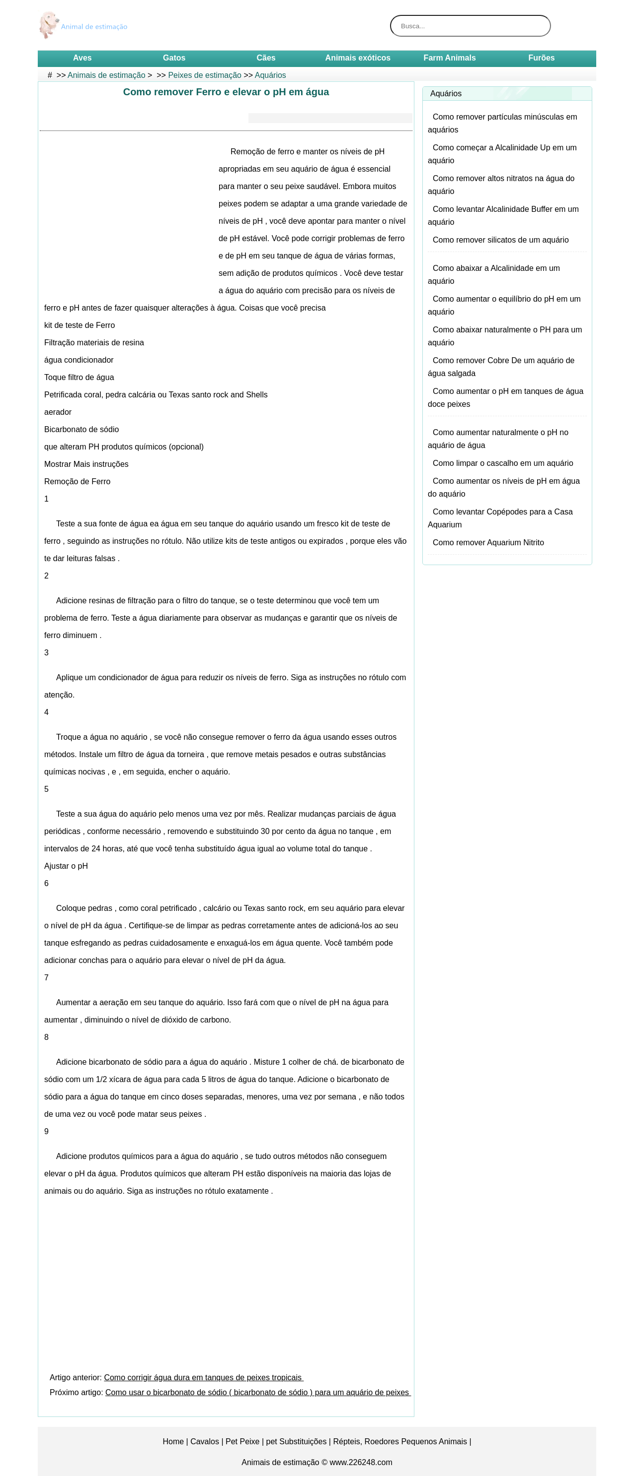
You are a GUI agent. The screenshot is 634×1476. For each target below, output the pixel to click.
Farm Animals (450, 58)
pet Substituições (296, 1441)
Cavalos (204, 1441)
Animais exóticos (358, 58)
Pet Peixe (242, 1441)
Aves (82, 58)
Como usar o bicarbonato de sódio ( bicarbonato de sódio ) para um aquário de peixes (258, 1392)
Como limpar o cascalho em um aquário (503, 463)
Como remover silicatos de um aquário (501, 240)
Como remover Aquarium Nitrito (488, 542)
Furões (541, 58)
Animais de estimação (107, 75)
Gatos (174, 58)
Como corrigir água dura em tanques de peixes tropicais (204, 1377)
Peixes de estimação (204, 75)
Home (173, 1441)
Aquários (270, 75)
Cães (265, 58)
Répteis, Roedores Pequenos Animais (400, 1441)
